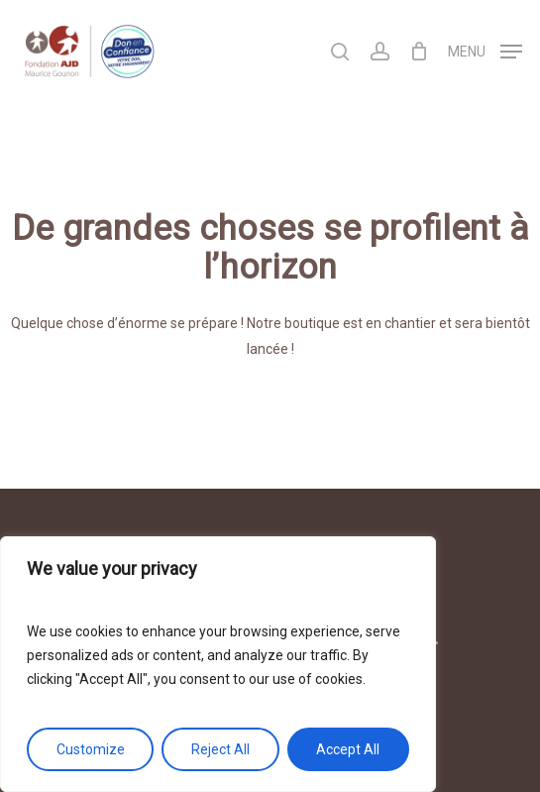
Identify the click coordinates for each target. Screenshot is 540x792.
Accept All (347, 749)
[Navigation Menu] (485, 50)
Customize (90, 749)
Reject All (220, 749)
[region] (218, 664)
